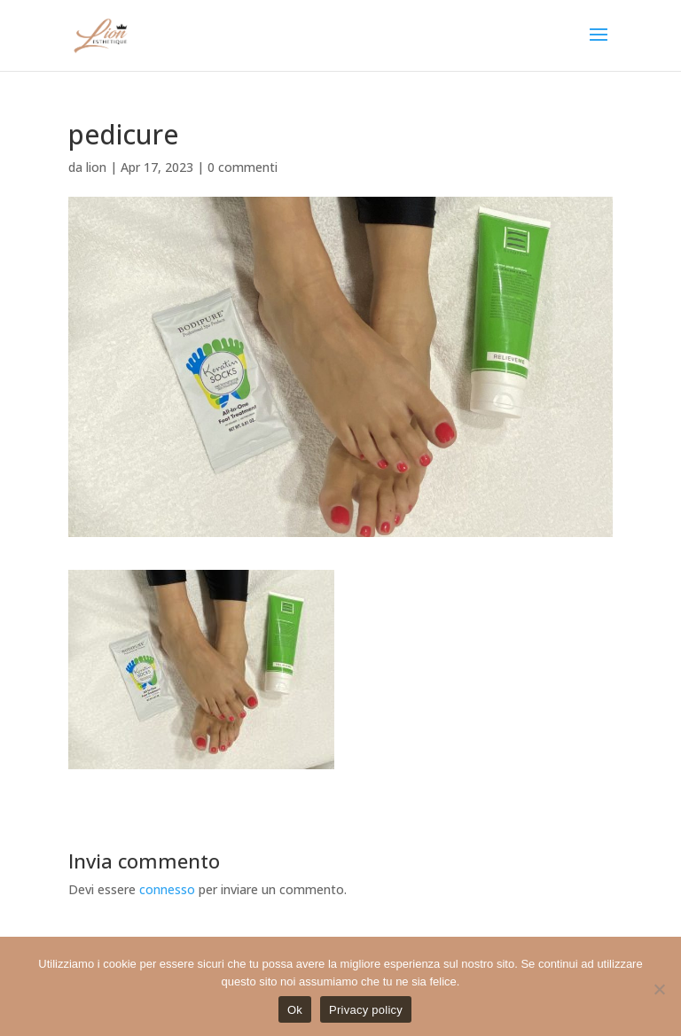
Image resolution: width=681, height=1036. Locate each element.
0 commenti (242, 167)
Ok (294, 1010)
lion (96, 167)
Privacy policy (366, 1010)
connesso (167, 889)
